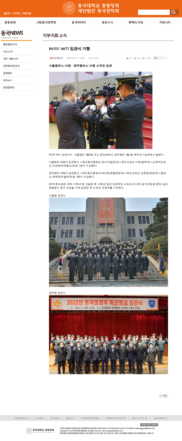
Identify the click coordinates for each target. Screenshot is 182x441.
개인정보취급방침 (90, 418)
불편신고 (70, 418)
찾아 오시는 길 (139, 418)
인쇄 (138, 58)
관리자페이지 (160, 418)
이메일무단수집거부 (116, 418)
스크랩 (147, 58)
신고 (130, 58)
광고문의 (54, 418)
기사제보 (39, 418)
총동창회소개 (22, 418)
